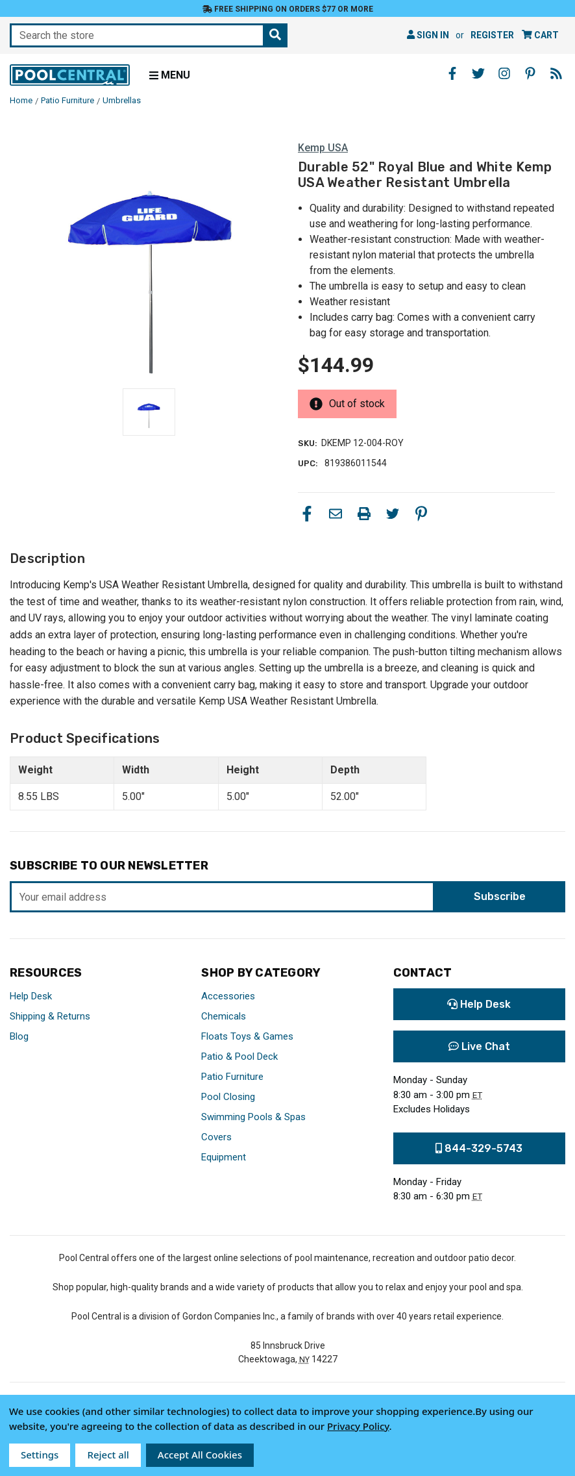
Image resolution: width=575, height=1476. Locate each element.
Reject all (107, 1454)
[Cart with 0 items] (540, 35)
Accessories (228, 996)
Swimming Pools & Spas (253, 1117)
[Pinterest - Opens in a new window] (530, 73)
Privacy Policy (358, 1426)
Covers (216, 1137)
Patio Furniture (232, 1076)
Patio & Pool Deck (239, 1056)
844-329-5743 (478, 1148)
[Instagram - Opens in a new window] (504, 73)
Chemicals (223, 1016)
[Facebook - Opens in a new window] (452, 73)
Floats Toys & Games (247, 1036)
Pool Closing (228, 1097)
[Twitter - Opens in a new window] (478, 73)
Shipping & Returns (50, 1016)
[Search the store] (275, 35)
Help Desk (31, 996)
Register (492, 35)
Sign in (428, 35)
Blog (19, 1036)
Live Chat (479, 1046)
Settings (39, 1454)
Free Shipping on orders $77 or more (287, 9)
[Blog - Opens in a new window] (556, 73)
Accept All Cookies (200, 1454)
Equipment (223, 1157)
